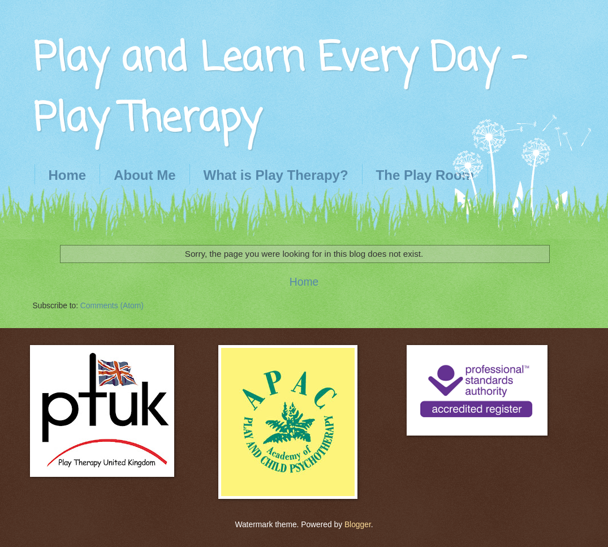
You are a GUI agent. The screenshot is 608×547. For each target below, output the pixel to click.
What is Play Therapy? (276, 175)
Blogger (357, 524)
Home (68, 175)
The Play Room (425, 175)
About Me (144, 175)
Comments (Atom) (112, 306)
